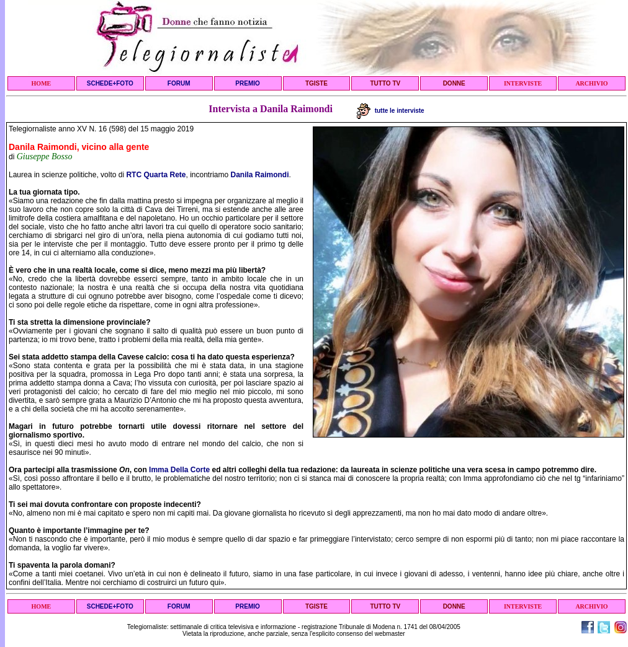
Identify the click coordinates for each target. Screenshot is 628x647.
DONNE (454, 83)
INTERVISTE (523, 83)
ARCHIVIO (591, 83)
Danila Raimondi (260, 174)
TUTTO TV (385, 83)
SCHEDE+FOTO (110, 83)
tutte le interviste (390, 110)
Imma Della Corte (179, 469)
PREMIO (247, 83)
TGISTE (316, 83)
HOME (42, 83)
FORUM (179, 83)
